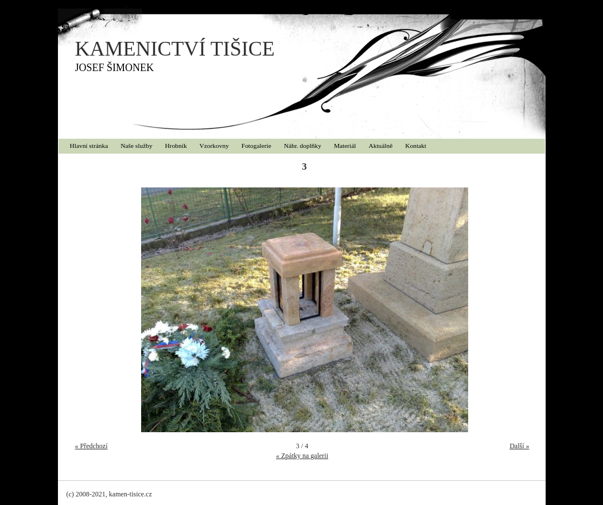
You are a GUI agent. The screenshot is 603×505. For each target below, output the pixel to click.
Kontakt (415, 145)
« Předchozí (91, 446)
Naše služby (136, 145)
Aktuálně (381, 145)
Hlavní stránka (89, 145)
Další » (519, 446)
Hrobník (176, 145)
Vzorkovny (214, 145)
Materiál (345, 145)
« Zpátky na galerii (302, 456)
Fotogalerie (256, 145)
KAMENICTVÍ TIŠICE (175, 48)
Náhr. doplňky (302, 145)
